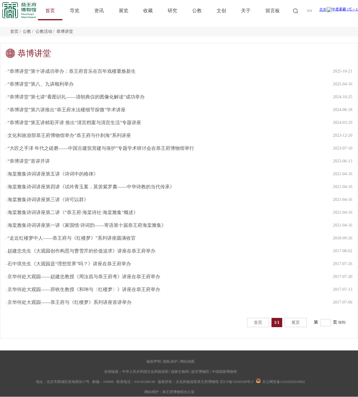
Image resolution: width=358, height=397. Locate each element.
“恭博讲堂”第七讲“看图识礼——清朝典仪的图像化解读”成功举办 (76, 96)
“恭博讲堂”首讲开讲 (28, 161)
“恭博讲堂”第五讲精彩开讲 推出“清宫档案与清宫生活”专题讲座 (74, 122)
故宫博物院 (200, 372)
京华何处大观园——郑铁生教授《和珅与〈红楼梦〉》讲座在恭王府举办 (83, 289)
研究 (172, 10)
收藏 (148, 10)
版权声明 (153, 361)
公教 (197, 10)
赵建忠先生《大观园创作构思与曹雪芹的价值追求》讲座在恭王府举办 (81, 250)
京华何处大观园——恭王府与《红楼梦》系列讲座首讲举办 (69, 302)
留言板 (273, 10)
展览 (123, 10)
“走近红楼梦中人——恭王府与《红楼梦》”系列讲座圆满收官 (71, 238)
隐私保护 (170, 361)
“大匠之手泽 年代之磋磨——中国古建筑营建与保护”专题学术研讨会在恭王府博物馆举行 (100, 148)
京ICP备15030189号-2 (236, 382)
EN (309, 11)
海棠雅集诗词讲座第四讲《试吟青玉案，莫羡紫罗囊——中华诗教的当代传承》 (91, 186)
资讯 (99, 10)
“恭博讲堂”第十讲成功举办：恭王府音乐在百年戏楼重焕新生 (71, 71)
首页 (50, 10)
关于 (246, 10)
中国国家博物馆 (224, 372)
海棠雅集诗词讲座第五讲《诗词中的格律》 (52, 173)
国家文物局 (180, 372)
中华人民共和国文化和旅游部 (145, 372)
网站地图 (187, 361)
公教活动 (44, 31)
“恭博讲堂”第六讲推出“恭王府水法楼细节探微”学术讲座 (66, 109)
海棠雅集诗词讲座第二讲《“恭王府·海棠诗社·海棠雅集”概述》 (72, 212)
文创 (221, 10)
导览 (74, 10)
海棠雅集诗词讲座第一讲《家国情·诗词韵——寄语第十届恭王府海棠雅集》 (86, 225)
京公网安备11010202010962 (283, 382)
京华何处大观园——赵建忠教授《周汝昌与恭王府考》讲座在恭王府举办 (83, 276)
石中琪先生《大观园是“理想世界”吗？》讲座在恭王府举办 (69, 263)
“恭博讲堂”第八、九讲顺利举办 (40, 84)
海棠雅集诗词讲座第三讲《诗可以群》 (48, 199)
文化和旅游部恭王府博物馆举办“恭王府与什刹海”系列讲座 (69, 135)
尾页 (295, 322)
